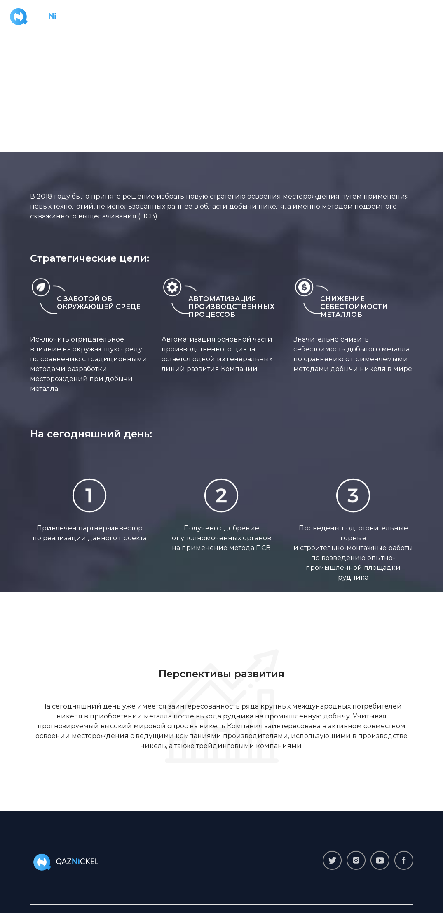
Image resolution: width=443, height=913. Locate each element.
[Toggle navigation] (424, 16)
